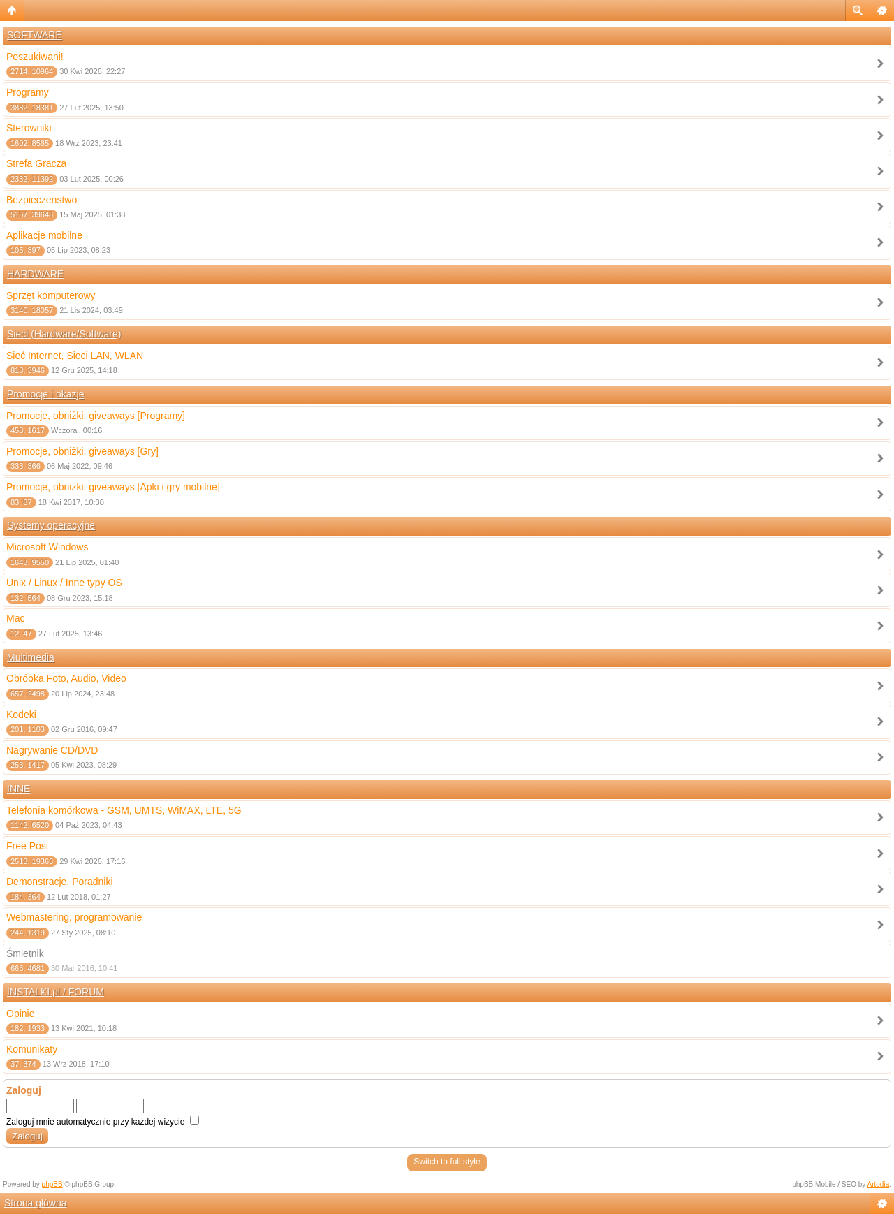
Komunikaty (31, 1049)
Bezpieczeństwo (41, 199)
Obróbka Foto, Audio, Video (66, 678)
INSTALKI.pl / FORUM (55, 991)
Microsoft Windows (47, 547)
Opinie (20, 1013)
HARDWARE (35, 273)
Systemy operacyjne (51, 525)
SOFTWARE (34, 35)
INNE (18, 788)
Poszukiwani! (35, 56)
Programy (27, 92)
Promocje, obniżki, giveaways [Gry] (82, 451)
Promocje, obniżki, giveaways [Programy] (95, 415)
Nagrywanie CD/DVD (52, 750)
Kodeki (21, 714)
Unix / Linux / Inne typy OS (64, 582)
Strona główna (35, 1202)
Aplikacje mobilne (44, 235)
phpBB (52, 1184)
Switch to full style (446, 1162)
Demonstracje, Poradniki (59, 881)
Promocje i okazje (46, 394)
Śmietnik (25, 953)
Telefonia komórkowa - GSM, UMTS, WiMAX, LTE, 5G (124, 810)
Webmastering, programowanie (74, 917)
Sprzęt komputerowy (51, 295)
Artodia (878, 1184)
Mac (15, 618)
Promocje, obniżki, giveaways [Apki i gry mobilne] (113, 486)
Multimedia (30, 657)
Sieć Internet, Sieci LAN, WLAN (74, 355)
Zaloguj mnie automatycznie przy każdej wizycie (102, 1122)
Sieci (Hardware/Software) (64, 333)
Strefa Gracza (36, 163)
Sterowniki (29, 127)
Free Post (27, 845)
